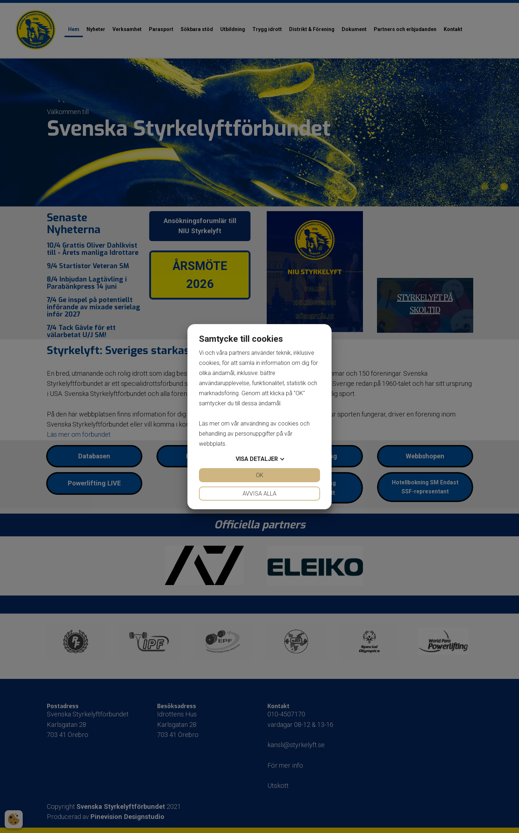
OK (259, 475)
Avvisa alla (259, 493)
